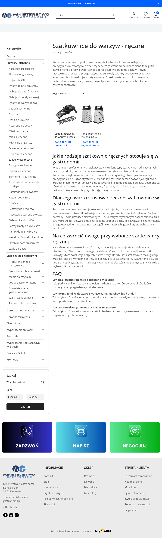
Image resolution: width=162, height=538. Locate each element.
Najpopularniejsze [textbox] (62, 93)
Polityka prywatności (137, 504)
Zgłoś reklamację (135, 493)
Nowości (89, 481)
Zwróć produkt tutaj (137, 498)
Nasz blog (90, 493)
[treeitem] (25, 56)
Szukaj (25, 406)
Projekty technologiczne (58, 498)
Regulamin (131, 510)
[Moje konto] (133, 15)
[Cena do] (35, 397)
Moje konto (131, 487)
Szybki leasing (52, 493)
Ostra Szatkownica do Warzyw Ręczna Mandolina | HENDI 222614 (65, 135)
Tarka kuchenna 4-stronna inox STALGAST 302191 (91, 135)
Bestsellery (90, 487)
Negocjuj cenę (133, 481)
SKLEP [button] (88, 467)
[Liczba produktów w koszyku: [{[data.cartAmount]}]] (155, 15)
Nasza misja (51, 487)
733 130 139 (10, 506)
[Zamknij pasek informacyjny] (158, 3)
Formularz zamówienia (138, 476)
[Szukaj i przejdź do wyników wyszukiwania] (112, 15)
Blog (46, 481)
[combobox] (69, 93)
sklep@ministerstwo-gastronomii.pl (15, 499)
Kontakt (48, 476)
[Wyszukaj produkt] (85, 15)
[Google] (17, 515)
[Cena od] (14, 397)
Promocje (90, 476)
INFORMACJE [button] (53, 467)
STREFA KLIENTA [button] (137, 467)
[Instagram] (11, 515)
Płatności (49, 504)
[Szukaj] (42, 382)
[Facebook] (5, 515)
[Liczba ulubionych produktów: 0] (145, 15)
